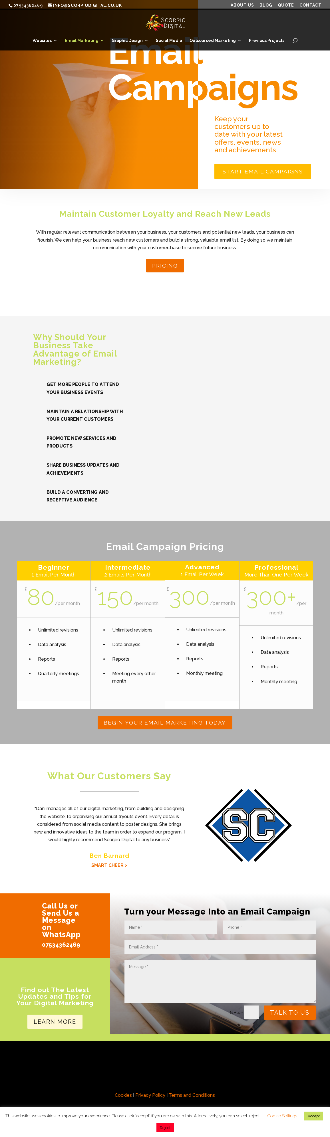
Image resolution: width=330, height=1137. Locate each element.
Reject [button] (165, 1128)
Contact (310, 5)
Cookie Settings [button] (282, 1115)
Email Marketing (81, 41)
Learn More (55, 1024)
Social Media (169, 41)
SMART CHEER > (109, 868)
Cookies (123, 1098)
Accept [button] (314, 1116)
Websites (42, 41)
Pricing (165, 267)
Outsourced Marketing (213, 41)
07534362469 (61, 947)
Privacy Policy (150, 1098)
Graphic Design (127, 41)
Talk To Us (289, 1015)
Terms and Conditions (192, 1098)
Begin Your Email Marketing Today (165, 725)
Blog (265, 5)
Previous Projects (266, 41)
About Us (242, 5)
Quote (286, 5)
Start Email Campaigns (267, 172)
